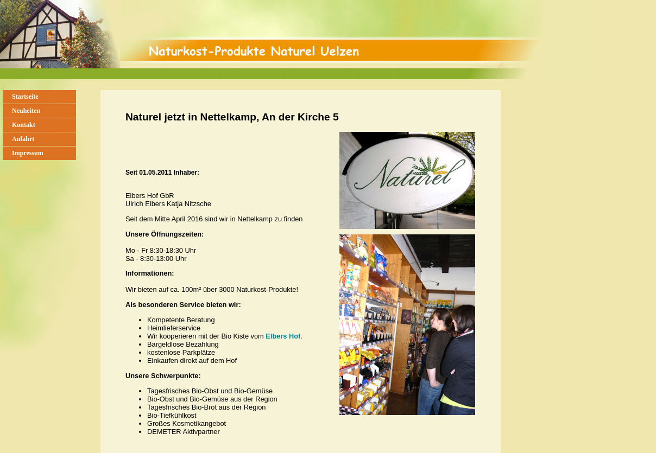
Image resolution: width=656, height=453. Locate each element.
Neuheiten (26, 110)
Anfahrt (23, 139)
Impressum (27, 153)
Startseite (25, 96)
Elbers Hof (283, 336)
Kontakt (23, 125)
